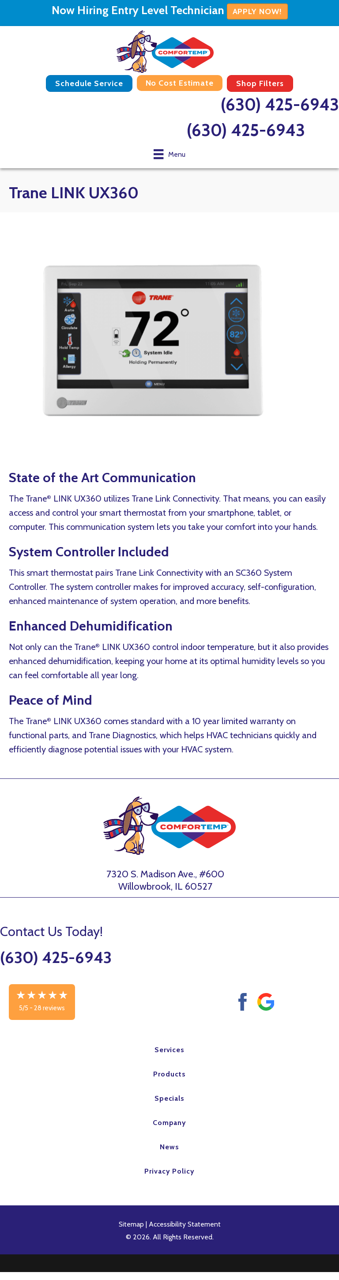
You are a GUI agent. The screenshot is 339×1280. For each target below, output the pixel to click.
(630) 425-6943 (280, 104)
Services (169, 1050)
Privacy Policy (169, 1171)
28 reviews (49, 1008)
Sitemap (131, 1224)
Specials (169, 1098)
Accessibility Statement (185, 1224)
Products (169, 1074)
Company (170, 1122)
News (169, 1147)
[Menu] (169, 154)
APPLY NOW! (257, 11)
